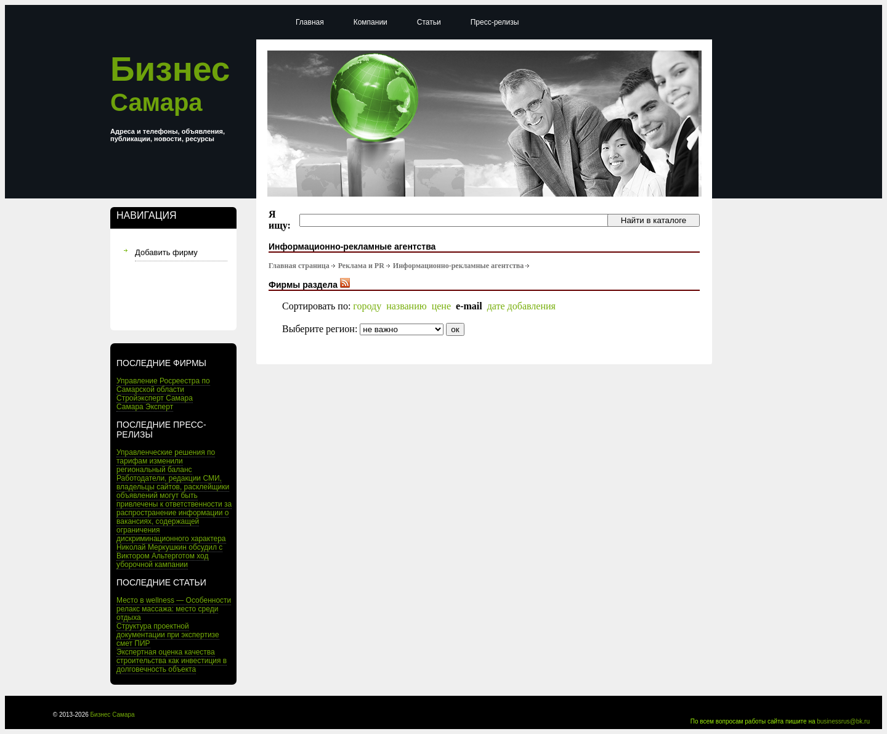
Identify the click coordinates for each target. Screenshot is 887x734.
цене (441, 306)
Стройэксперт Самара (154, 398)
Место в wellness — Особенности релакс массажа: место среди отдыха (173, 609)
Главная (310, 22)
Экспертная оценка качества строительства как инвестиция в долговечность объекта (171, 661)
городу (367, 306)
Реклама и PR (361, 265)
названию (406, 306)
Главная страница (299, 265)
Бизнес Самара (113, 714)
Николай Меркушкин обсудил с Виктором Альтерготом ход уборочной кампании (169, 556)
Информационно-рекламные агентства (458, 265)
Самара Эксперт (144, 406)
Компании (370, 22)
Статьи (429, 22)
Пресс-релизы (495, 22)
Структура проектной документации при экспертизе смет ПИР (167, 635)
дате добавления (521, 306)
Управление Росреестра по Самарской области (163, 385)
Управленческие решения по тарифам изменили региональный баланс (165, 461)
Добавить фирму (166, 252)
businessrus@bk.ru (843, 721)
